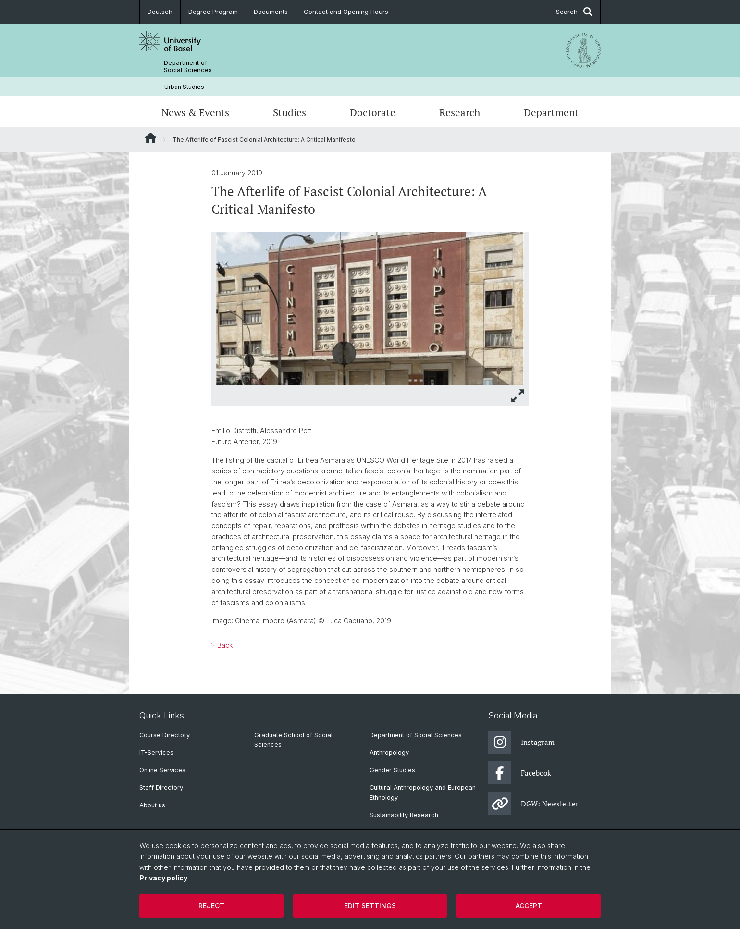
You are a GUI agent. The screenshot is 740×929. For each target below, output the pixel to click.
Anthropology (389, 752)
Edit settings (370, 906)
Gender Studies (392, 770)
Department (551, 112)
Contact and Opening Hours (346, 11)
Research (459, 112)
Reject (211, 906)
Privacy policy (163, 878)
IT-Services (156, 752)
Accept (529, 906)
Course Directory (164, 735)
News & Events (195, 112)
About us (152, 805)
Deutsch (160, 11)
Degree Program (213, 11)
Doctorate (372, 112)
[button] (518, 395)
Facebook (519, 772)
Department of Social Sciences (188, 66)
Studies (289, 112)
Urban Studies (184, 86)
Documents (271, 11)
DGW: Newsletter (533, 803)
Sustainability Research (404, 814)
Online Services (162, 770)
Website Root (150, 138)
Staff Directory (161, 787)
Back (224, 645)
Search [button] (574, 11)
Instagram (521, 742)
